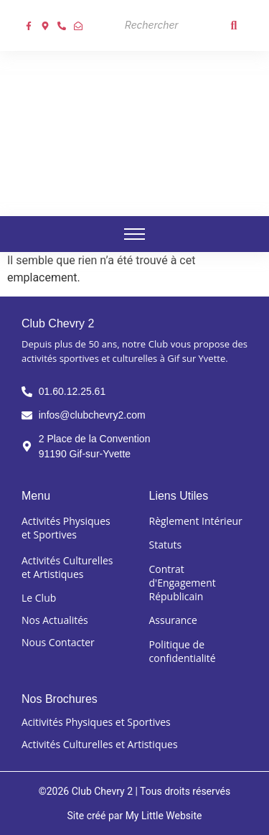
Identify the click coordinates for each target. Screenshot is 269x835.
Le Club (39, 598)
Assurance (173, 620)
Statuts (165, 544)
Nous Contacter (58, 642)
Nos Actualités (55, 620)
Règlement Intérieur (195, 521)
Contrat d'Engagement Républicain (182, 582)
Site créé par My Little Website (134, 815)
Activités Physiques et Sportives (66, 527)
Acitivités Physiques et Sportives (96, 722)
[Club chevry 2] (135, 131)
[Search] (169, 25)
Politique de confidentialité (182, 651)
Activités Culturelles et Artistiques (67, 567)
